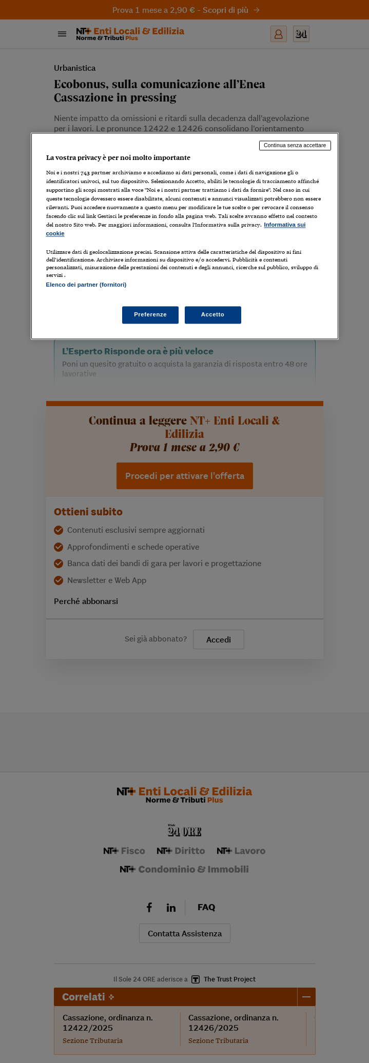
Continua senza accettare (295, 145)
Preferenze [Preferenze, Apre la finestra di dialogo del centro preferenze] (150, 315)
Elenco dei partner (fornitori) (86, 285)
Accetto (213, 315)
